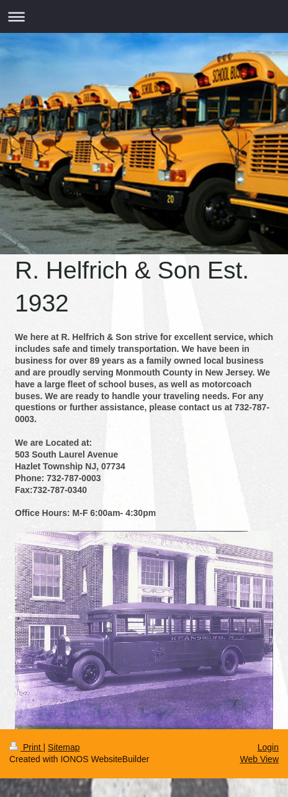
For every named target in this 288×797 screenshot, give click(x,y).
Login (268, 747)
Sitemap (63, 747)
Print (26, 747)
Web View (259, 759)
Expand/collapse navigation (144, 16)
